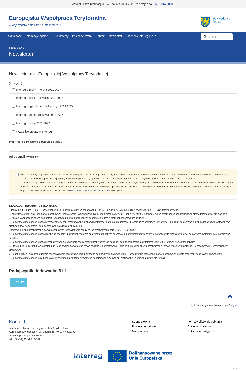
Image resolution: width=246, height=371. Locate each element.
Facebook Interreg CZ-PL (141, 36)
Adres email (24, 156)
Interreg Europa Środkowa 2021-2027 (37, 114)
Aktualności (15, 36)
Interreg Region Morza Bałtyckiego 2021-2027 (42, 106)
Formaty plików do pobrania (205, 321)
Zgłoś (234, 305)
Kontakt (100, 36)
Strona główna (16, 47)
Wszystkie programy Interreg (32, 131)
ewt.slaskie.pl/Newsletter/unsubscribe (90, 190)
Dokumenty (61, 36)
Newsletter (115, 36)
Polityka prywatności (144, 326)
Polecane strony (82, 36)
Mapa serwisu (140, 331)
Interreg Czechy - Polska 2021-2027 (36, 89)
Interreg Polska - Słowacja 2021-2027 (37, 97)
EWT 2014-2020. (163, 4)
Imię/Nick (36, 141)
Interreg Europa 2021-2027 (31, 123)
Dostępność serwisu (200, 326)
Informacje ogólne (38, 36)
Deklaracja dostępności (202, 331)
